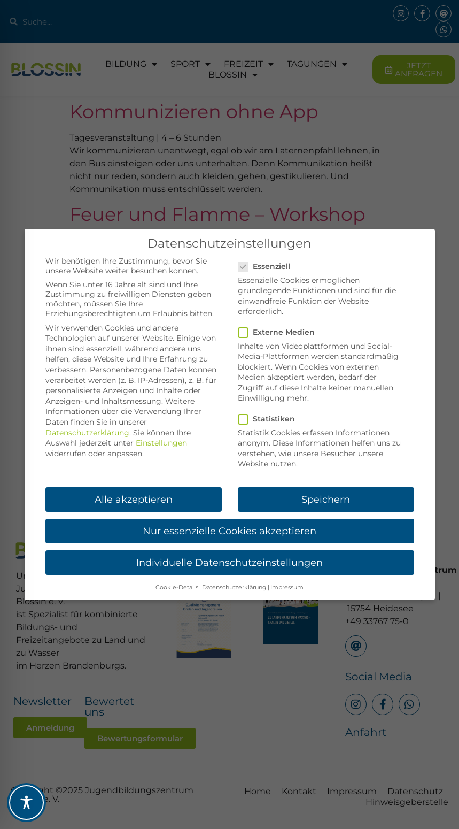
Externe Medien (280, 332)
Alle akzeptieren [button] (134, 499)
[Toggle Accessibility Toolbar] (26, 802)
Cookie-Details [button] (176, 587)
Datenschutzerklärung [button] (234, 587)
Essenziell (267, 266)
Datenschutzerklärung (87, 432)
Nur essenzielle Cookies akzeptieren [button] (229, 530)
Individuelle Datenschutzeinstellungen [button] (229, 562)
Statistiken (270, 419)
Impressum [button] (287, 587)
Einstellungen (161, 443)
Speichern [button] (325, 499)
